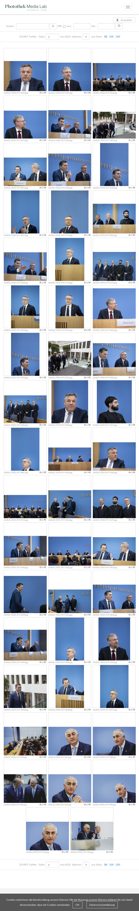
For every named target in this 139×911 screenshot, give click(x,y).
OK (77, 904)
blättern (77, 36)
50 (105, 36)
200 (118, 36)
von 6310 (65, 36)
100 (111, 36)
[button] (119, 26)
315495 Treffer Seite (32, 36)
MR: (60, 26)
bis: (93, 26)
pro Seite (105, 36)
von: (69, 26)
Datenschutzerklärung (102, 904)
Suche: (10, 26)
